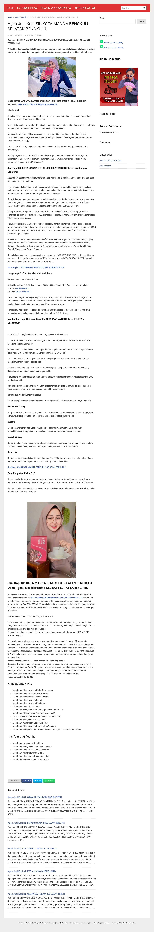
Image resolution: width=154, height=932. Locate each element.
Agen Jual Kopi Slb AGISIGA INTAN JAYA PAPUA (32, 848)
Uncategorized (20, 17)
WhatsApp (49, 781)
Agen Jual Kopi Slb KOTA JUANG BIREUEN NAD (32, 871)
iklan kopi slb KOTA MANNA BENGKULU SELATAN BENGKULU (36, 267)
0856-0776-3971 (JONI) (113, 43)
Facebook (27, 781)
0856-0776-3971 (24, 292)
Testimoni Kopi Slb (85, 8)
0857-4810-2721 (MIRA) (113, 48)
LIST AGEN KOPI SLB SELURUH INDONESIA (38, 104)
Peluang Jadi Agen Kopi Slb (56, 8)
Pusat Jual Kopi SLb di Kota (110, 161)
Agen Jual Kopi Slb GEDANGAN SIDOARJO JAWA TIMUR (36, 894)
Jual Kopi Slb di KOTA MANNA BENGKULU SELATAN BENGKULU (37, 467)
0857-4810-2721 (24, 288)
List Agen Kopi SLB (27, 8)
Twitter (38, 781)
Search (102, 18)
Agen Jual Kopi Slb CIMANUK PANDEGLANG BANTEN (35, 797)
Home (11, 8)
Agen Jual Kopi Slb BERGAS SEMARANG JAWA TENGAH (36, 822)
